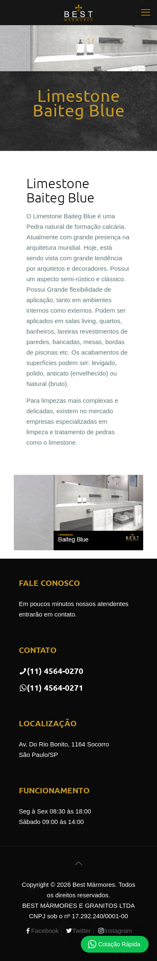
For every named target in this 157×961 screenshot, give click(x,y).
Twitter (81, 930)
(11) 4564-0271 (51, 687)
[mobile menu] (146, 12)
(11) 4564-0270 (51, 671)
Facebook (45, 930)
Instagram (118, 930)
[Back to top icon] (79, 863)
